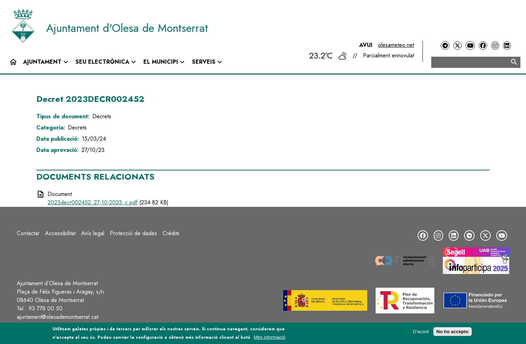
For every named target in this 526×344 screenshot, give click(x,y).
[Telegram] (445, 46)
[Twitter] (457, 46)
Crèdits (171, 233)
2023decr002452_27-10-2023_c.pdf (92, 202)
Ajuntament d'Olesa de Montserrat (127, 28)
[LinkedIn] (507, 46)
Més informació (269, 337)
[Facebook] (483, 46)
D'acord (421, 332)
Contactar (28, 233)
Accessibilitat (60, 233)
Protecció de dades (133, 233)
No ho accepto (452, 332)
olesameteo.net (396, 45)
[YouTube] (470, 46)
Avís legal (92, 233)
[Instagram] (495, 46)
